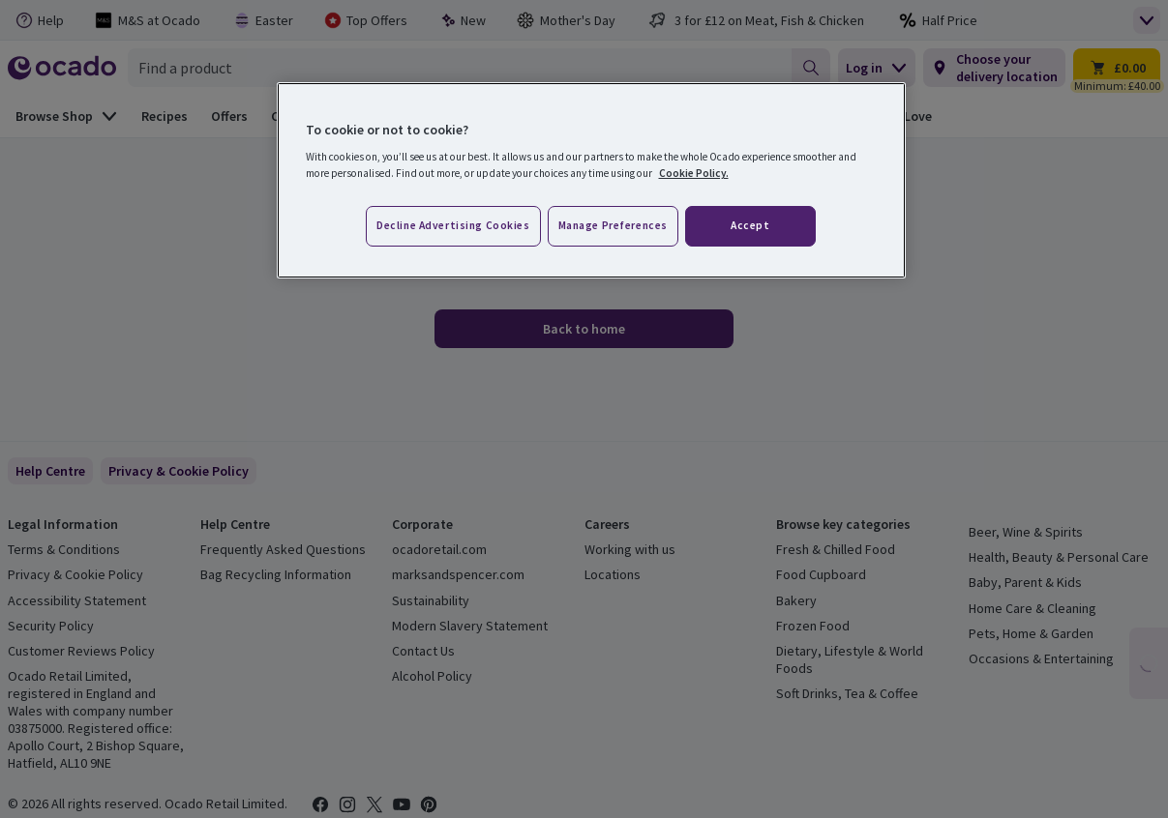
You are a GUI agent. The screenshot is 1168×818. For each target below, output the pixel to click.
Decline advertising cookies (452, 225)
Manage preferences (613, 225)
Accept (750, 225)
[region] (591, 180)
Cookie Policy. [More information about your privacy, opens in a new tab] (694, 173)
